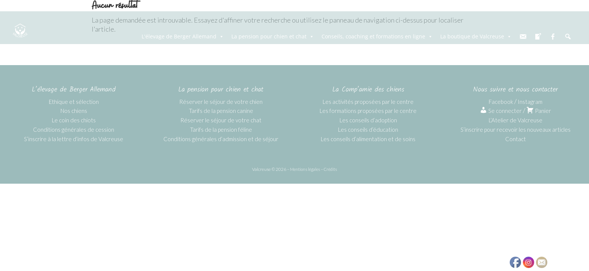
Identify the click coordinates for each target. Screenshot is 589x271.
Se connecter (501, 110)
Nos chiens (73, 110)
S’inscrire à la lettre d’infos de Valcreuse (73, 139)
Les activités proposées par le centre (368, 101)
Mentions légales (305, 169)
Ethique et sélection (74, 101)
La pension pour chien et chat (272, 36)
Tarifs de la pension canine (221, 110)
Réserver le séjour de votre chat (220, 120)
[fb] (552, 36)
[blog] (537, 36)
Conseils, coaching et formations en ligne (377, 36)
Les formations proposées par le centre (368, 110)
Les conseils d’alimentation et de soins (368, 139)
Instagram (530, 101)
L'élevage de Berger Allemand (183, 36)
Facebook (501, 101)
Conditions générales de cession (73, 129)
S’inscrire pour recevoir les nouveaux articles (516, 129)
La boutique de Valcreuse (476, 36)
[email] (522, 36)
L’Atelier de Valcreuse (515, 120)
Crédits (330, 169)
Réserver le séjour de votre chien (221, 101)
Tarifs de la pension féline (221, 129)
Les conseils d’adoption (368, 120)
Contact (515, 139)
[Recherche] (567, 36)
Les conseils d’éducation (368, 129)
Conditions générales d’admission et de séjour (220, 139)
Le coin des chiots (74, 120)
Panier (538, 110)
